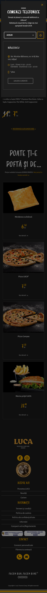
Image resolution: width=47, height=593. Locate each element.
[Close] (42, 4)
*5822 (12, 72)
